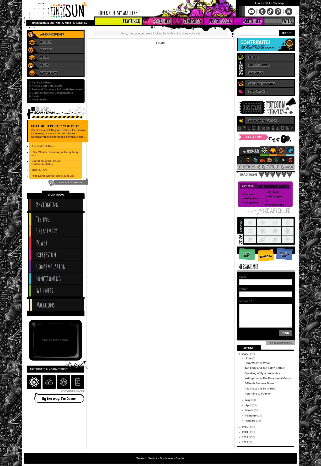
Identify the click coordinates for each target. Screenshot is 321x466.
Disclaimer (166, 458)
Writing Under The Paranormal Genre (268, 378)
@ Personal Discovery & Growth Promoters (55, 89)
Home (160, 43)
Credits (180, 458)
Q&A (267, 3)
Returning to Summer (258, 393)
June (248, 358)
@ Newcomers (37, 99)
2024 (245, 432)
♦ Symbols (272, 192)
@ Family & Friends (40, 82)
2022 (245, 442)
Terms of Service (146, 458)
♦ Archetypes (274, 196)
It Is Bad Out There (43, 146)
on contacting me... (280, 342)
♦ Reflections (250, 198)
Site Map (278, 3)
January (250, 420)
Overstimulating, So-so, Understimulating (46, 162)
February (251, 415)
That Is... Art (39, 169)
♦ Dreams (248, 194)
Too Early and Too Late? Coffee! (265, 368)
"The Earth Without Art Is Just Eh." (53, 175)
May (248, 400)
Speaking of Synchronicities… (263, 373)
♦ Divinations (250, 202)
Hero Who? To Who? (257, 363)
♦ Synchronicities (274, 202)
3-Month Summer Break (259, 383)
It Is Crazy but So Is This (260, 388)
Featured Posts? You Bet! (55, 126)
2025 (245, 427)
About (258, 3)
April (248, 405)
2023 (245, 437)
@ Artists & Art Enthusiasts (45, 85)
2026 (245, 353)
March (249, 410)
